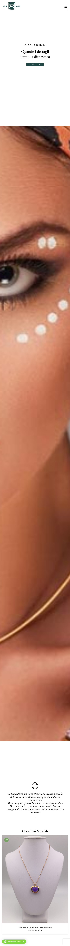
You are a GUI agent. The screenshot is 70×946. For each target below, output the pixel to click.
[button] (14, 941)
